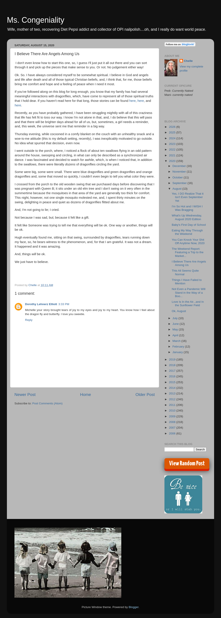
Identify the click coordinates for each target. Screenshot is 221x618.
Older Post (145, 394)
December (179, 166)
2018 (172, 365)
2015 (172, 382)
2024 (172, 138)
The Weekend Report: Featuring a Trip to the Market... (188, 252)
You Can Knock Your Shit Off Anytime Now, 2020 (188, 241)
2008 (172, 422)
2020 (172, 161)
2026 (172, 126)
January (178, 352)
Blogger (134, 607)
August (177, 188)
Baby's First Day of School (189, 224)
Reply (29, 320)
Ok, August (179, 311)
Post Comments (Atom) (47, 403)
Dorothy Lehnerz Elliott (41, 304)
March (176, 341)
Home (85, 394)
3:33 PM (63, 304)
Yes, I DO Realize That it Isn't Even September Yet (188, 197)
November (179, 171)
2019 (172, 359)
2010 (172, 410)
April (175, 335)
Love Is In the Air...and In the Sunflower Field (188, 303)
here (132, 100)
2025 (172, 132)
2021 (172, 155)
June (176, 323)
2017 (172, 370)
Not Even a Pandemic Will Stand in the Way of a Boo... (188, 292)
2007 (172, 427)
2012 (172, 399)
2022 (172, 149)
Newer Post (25, 394)
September (180, 183)
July (175, 318)
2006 (172, 433)
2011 (172, 405)
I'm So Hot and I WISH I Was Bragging (187, 208)
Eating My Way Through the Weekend (187, 232)
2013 (172, 393)
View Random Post (187, 464)
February (178, 346)
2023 (172, 144)
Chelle (188, 60)
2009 (172, 416)
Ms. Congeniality (35, 20)
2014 (172, 387)
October (178, 177)
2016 (172, 376)
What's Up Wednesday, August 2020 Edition (187, 217)
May (175, 329)
